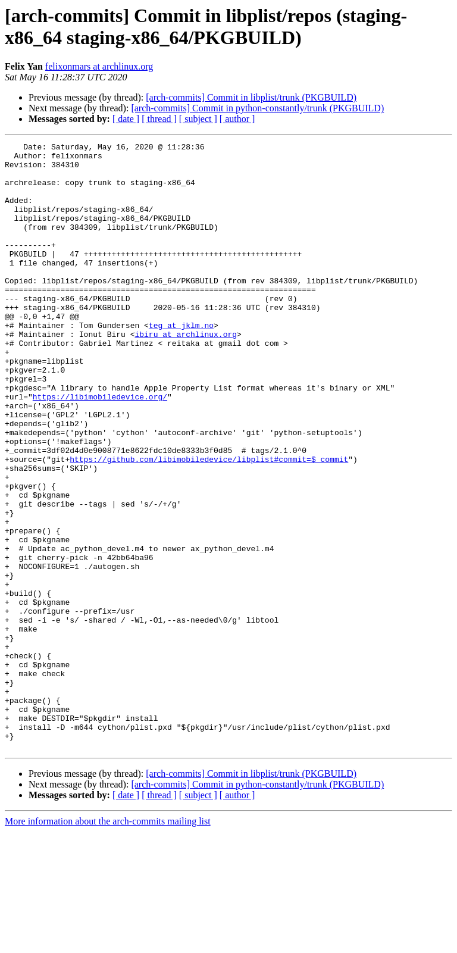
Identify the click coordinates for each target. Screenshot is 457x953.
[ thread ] (159, 119)
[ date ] (125, 119)
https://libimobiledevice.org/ (100, 448)
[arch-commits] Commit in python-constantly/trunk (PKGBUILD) (257, 108)
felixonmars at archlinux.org (99, 66)
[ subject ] (198, 119)
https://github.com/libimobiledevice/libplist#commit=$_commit (209, 523)
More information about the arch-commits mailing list (108, 943)
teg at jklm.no (181, 362)
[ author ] (237, 119)
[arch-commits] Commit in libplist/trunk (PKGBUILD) (251, 97)
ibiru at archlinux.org (185, 373)
